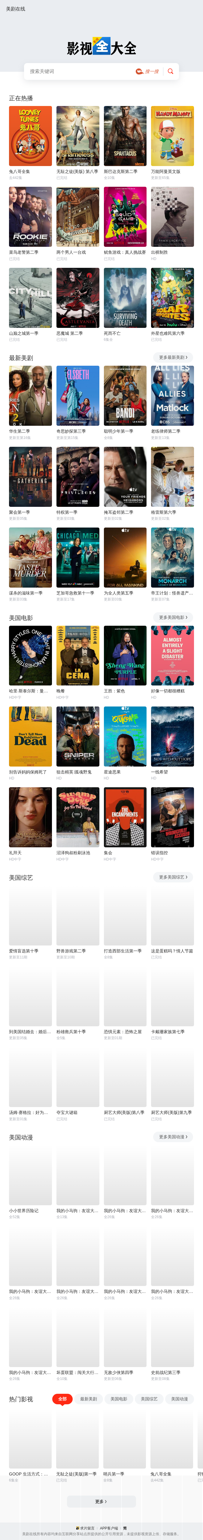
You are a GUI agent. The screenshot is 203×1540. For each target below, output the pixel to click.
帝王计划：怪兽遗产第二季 (172, 593)
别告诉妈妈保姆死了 (28, 772)
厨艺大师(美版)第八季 (124, 1112)
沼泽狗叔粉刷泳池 (73, 852)
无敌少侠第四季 (118, 1372)
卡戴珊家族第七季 (168, 1031)
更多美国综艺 (173, 877)
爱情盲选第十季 (23, 951)
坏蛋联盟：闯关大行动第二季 (77, 1372)
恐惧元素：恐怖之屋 (123, 1031)
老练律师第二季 (165, 431)
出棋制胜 (159, 252)
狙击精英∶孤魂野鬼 (74, 772)
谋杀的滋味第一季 (26, 593)
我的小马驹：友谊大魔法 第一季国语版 (172, 1210)
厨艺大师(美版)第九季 (171, 1112)
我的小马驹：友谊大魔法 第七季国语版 (30, 1372)
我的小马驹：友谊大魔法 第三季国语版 (77, 1210)
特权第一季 (66, 512)
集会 (108, 852)
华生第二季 (19, 431)
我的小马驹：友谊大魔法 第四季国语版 (30, 1291)
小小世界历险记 (23, 1210)
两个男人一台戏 (71, 252)
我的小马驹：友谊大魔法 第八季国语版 (172, 1291)
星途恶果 (112, 772)
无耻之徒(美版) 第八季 (77, 171)
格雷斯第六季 (163, 512)
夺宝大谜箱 (66, 1112)
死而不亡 (112, 333)
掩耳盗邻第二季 (118, 512)
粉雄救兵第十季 (71, 1031)
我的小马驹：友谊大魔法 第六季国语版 (125, 1291)
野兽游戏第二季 (71, 951)
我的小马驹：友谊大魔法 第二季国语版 (125, 1210)
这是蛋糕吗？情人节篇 (172, 951)
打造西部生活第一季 (123, 951)
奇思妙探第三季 (71, 431)
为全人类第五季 (118, 593)
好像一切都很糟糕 (168, 690)
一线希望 (159, 772)
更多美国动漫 (173, 1136)
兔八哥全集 (19, 171)
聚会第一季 (19, 512)
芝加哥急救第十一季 (75, 593)
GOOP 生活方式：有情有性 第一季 (30, 1474)
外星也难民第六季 (168, 333)
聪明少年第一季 (118, 431)
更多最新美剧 (173, 357)
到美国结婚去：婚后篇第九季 (30, 1031)
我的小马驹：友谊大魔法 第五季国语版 (77, 1291)
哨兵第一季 (113, 1474)
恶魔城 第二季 (69, 333)
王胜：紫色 (114, 690)
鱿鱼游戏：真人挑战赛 (125, 252)
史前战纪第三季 (165, 1372)
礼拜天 (15, 852)
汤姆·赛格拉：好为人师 (30, 1112)
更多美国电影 (173, 617)
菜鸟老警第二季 (23, 252)
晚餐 (60, 690)
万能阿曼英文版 (165, 171)
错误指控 (159, 852)
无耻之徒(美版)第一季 (76, 1474)
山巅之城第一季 (23, 333)
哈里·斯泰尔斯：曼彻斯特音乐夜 (30, 690)
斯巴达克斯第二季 (121, 171)
